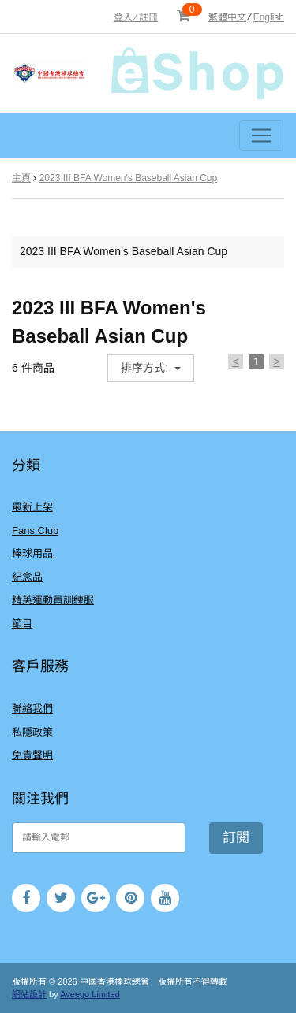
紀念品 (27, 577)
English (268, 17)
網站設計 (29, 994)
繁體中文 (227, 17)
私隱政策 (32, 732)
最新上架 (32, 507)
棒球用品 (32, 553)
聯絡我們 (32, 708)
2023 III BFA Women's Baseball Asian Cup (128, 178)
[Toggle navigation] (261, 135)
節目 (22, 623)
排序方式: (146, 368)
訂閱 (236, 837)
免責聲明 (32, 755)
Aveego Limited (90, 994)
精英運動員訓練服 (53, 600)
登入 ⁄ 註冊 (136, 17)
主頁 (21, 178)
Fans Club (35, 530)
